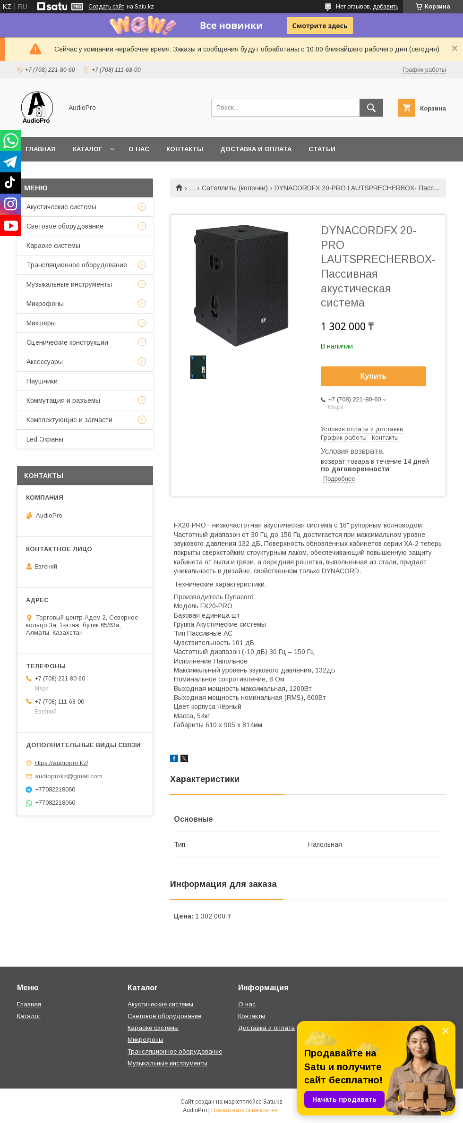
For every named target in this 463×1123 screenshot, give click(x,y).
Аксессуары (44, 362)
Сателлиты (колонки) (235, 188)
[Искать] (371, 108)
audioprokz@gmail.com (69, 776)
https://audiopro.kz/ (61, 762)
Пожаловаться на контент (245, 1110)
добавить (385, 6)
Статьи (322, 149)
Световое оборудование (64, 226)
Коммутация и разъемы (63, 400)
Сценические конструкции (67, 342)
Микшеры (41, 323)
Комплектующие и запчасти (69, 420)
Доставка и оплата (256, 149)
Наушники (42, 381)
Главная (41, 149)
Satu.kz (273, 1101)
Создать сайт (106, 6)
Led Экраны (44, 439)
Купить (373, 376)
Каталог (87, 149)
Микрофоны (45, 303)
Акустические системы (61, 207)
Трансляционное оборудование (76, 265)
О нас (139, 149)
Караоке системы (53, 245)
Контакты (184, 149)
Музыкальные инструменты (69, 284)
